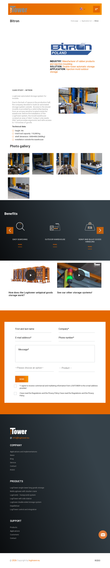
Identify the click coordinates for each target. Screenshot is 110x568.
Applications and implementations (23, 452)
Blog (12, 459)
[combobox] (77, 368)
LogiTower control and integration (23, 509)
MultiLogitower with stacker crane (23, 491)
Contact (13, 466)
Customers (14, 535)
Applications (15, 531)
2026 (14, 560)
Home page (74, 21)
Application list (87, 21)
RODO (12, 470)
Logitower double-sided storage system (25, 502)
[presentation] (9, 230)
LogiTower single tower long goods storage (27, 488)
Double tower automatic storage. (79, 66)
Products (13, 527)
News (12, 455)
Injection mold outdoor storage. (69, 70)
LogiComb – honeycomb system (23, 495)
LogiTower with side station (21, 499)
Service (13, 463)
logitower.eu (34, 560)
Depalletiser (14, 506)
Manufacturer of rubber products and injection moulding (72, 62)
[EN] (82, 9)
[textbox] (77, 368)
